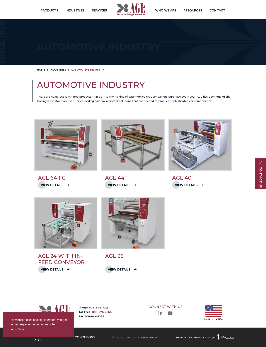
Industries (75, 10)
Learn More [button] (17, 329)
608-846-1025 (98, 307)
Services (99, 10)
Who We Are (165, 10)
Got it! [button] (38, 340)
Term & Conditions (78, 337)
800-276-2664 (102, 312)
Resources (192, 10)
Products (49, 10)
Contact (217, 10)
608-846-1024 (94, 316)
